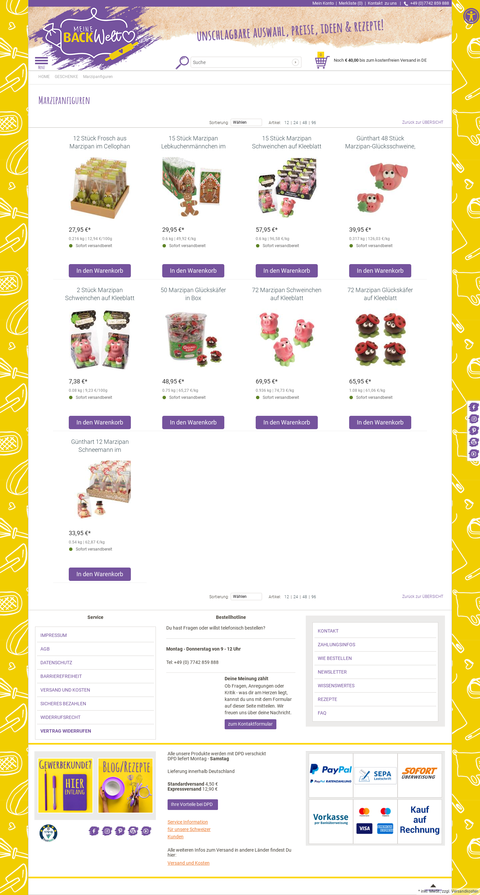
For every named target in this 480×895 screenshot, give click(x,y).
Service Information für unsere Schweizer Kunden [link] (189, 829)
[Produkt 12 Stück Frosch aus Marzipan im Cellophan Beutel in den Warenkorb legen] (100, 272)
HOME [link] (44, 76)
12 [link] (286, 122)
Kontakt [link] (383, 3)
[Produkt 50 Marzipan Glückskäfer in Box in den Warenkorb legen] (193, 424)
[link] (473, 406)
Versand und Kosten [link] (189, 863)
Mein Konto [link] (323, 3)
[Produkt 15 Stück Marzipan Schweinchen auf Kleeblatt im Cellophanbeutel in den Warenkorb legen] (287, 272)
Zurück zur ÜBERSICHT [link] (422, 122)
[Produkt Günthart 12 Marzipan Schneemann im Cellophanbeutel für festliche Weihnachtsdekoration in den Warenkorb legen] (100, 576)
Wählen (246, 122)
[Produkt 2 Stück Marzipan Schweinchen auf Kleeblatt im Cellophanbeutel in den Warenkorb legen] (100, 424)
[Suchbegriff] (243, 62)
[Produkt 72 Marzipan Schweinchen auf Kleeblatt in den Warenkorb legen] (287, 424)
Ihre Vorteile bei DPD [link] (192, 804)
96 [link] (313, 122)
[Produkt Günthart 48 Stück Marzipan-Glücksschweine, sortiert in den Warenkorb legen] (380, 272)
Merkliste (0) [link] (351, 3)
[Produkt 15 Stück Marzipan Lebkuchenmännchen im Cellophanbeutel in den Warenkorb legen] (193, 272)
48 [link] (304, 122)
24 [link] (295, 122)
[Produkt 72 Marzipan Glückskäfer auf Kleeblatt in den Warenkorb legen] (380, 424)
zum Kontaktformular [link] (250, 724)
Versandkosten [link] (464, 891)
